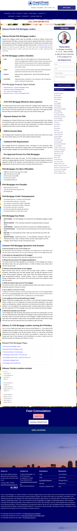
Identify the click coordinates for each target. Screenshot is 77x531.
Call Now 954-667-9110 (38, 22)
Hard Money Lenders (59, 151)
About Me (39, 16)
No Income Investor (58, 140)
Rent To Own (57, 157)
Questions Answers (58, 93)
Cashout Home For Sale (59, 147)
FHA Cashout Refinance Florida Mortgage (13, 352)
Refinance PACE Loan (59, 163)
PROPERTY (26, 16)
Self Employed (57, 105)
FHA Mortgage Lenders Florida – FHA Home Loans (15, 354)
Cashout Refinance (58, 134)
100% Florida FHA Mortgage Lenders (12, 346)
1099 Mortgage (57, 111)
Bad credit (6, 232)
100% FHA (56, 130)
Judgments (17, 226)
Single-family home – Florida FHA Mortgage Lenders (16, 87)
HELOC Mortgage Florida (60, 173)
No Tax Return (57, 95)
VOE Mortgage (57, 99)
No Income (56, 122)
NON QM (20, 13)
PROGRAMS (8, 13)
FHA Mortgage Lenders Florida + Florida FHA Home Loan (16, 357)
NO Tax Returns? (58, 159)
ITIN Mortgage (57, 155)
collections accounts (27, 226)
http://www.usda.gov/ (30, 517)
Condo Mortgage (58, 142)
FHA (14, 13)
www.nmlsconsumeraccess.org (9, 484)
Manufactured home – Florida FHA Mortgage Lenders (17, 93)
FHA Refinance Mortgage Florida (10, 360)
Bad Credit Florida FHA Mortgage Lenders (13, 349)
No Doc (56, 101)
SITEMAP (33, 16)
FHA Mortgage (57, 138)
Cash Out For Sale (58, 132)
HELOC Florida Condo (59, 171)
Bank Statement (58, 97)
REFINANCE (12, 16)
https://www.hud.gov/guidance (33, 513)
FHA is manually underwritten (23, 223)
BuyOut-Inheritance (58, 120)
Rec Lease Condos (58, 161)
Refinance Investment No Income (62, 167)
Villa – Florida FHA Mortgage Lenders (13, 91)
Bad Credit (56, 126)
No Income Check (58, 112)
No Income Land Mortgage (60, 169)
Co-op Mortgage (58, 145)
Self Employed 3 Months (59, 116)
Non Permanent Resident (60, 144)
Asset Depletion (57, 107)
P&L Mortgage (57, 103)
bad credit (44, 47)
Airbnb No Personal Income (60, 165)
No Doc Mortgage (58, 118)
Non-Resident (57, 124)
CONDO (19, 16)
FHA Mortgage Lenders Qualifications (12, 363)
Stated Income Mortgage (60, 109)
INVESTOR (42, 13)
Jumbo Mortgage (58, 136)
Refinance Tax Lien (58, 153)
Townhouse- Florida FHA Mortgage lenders (14, 89)
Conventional (57, 128)
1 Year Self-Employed (59, 114)
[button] (27, 250)
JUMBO (26, 13)
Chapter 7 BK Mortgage (59, 149)
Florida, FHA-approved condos (26, 240)
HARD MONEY (34, 13)
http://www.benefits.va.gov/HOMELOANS (34, 515)
